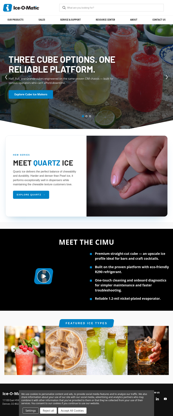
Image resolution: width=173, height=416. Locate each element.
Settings (31, 410)
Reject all (48, 410)
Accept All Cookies (72, 410)
